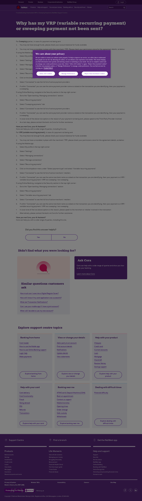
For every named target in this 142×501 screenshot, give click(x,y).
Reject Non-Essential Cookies (95, 73)
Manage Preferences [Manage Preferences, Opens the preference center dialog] (68, 73)
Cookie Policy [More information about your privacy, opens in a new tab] (48, 68)
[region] (72, 64)
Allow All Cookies (45, 73)
